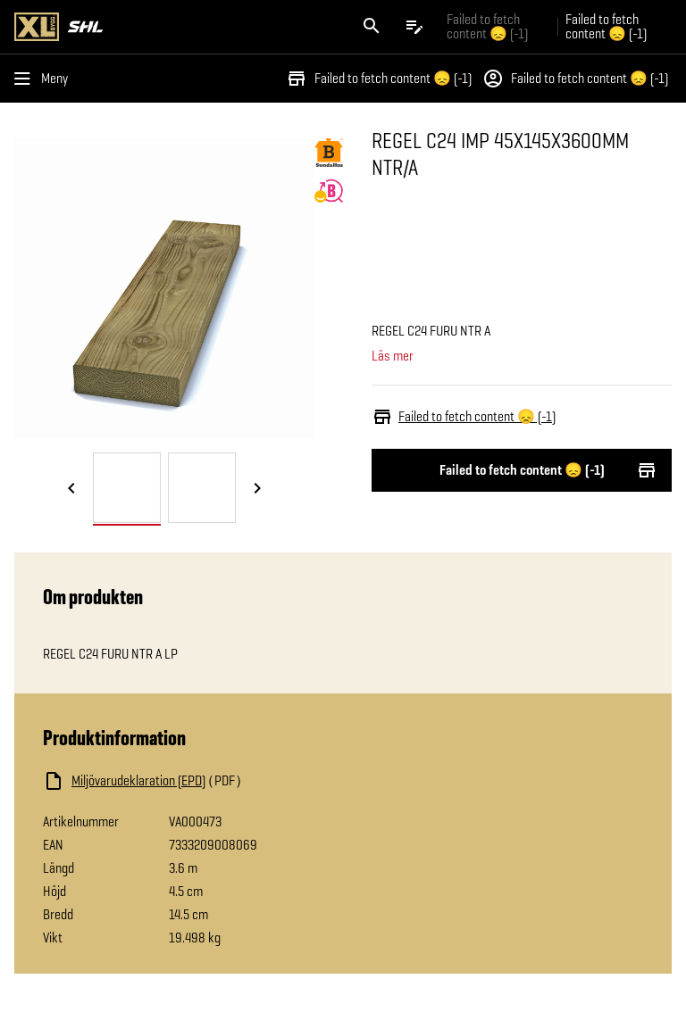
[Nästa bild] (257, 489)
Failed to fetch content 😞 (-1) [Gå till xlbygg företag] (487, 26)
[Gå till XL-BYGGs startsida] (175, 26)
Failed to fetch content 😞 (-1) (379, 78)
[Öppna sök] (371, 27)
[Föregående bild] (71, 489)
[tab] (127, 487)
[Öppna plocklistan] (414, 27)
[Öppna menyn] (44, 78)
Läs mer (393, 356)
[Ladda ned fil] (221, 781)
